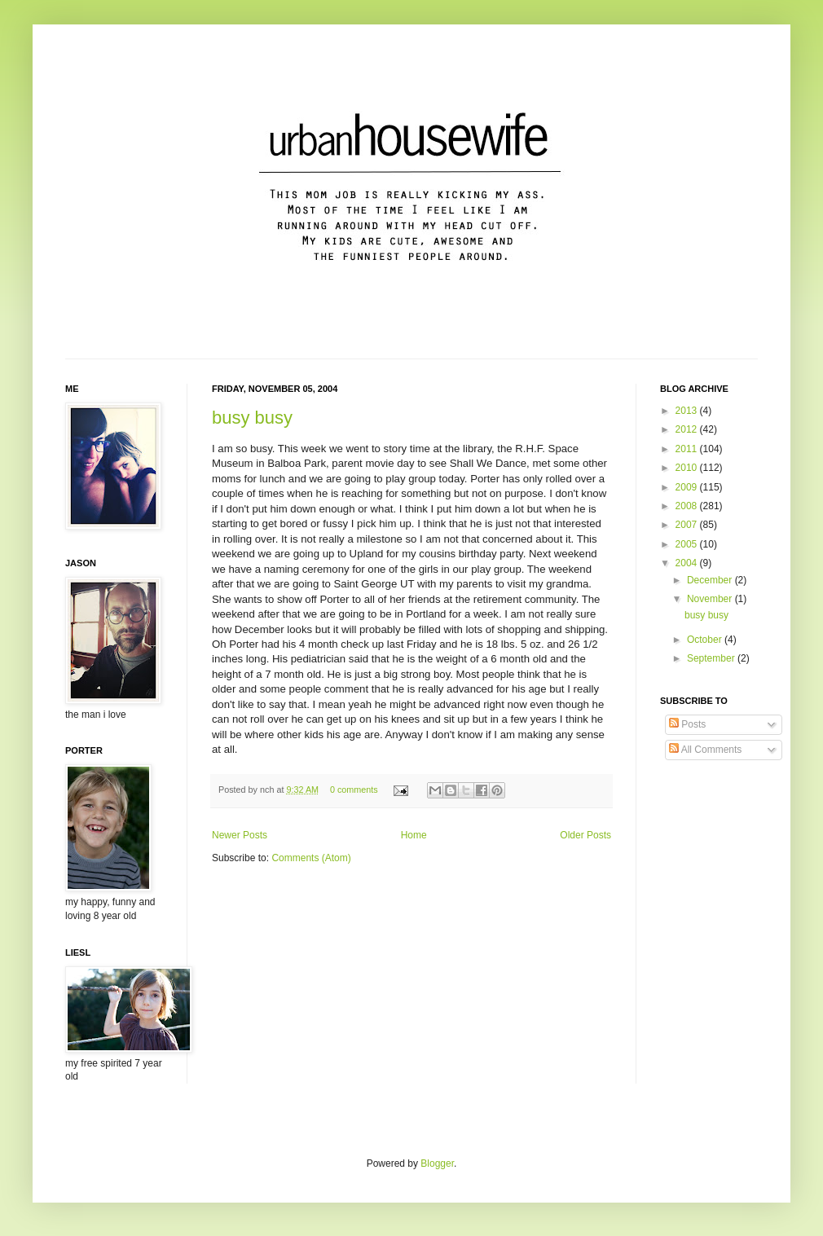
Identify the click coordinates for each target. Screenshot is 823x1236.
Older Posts (585, 835)
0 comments (354, 789)
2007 (688, 524)
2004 (688, 563)
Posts (687, 724)
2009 (688, 487)
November (711, 599)
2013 (688, 410)
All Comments (705, 749)
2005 (688, 544)
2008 (688, 506)
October (705, 639)
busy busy (252, 417)
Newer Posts (239, 835)
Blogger (437, 1163)
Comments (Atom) (310, 858)
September (712, 658)
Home (414, 835)
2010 (688, 467)
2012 (688, 429)
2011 (688, 449)
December (711, 580)
